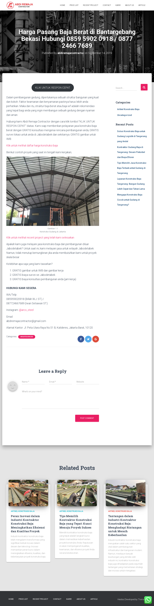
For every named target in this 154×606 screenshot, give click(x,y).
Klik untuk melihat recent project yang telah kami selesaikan (40, 237)
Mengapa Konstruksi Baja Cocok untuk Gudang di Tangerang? (129, 200)
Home (62, 5)
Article (141, 5)
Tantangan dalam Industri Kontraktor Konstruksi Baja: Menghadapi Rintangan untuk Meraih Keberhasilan (125, 525)
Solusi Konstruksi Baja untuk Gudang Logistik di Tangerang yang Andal (132, 136)
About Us (129, 5)
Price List (74, 5)
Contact (107, 5)
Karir (118, 5)
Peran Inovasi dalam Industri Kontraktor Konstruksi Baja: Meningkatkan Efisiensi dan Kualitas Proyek (28, 523)
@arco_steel (26, 309)
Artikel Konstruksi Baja (128, 109)
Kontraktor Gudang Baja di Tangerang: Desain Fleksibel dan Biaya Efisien (131, 152)
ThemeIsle (143, 599)
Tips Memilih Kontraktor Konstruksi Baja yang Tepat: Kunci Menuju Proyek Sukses (75, 521)
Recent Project (90, 5)
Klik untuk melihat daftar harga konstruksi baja (32, 145)
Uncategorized (26, 336)
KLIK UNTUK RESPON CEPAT (52, 87)
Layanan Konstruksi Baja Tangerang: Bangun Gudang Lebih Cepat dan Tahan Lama (131, 184)
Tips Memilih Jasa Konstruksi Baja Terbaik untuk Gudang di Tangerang (131, 168)
